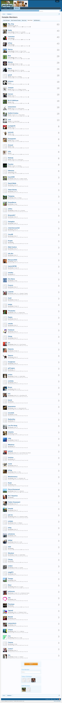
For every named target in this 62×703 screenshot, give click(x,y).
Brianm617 (11, 215)
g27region (11, 368)
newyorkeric (12, 623)
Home (5, 8)
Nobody (10, 158)
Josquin (11, 87)
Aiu (9, 655)
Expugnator (12, 139)
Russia (20, 197)
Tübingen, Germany (22, 89)
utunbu (10, 323)
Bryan (10, 387)
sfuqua (10, 629)
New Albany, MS (23, 395)
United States (17, 121)
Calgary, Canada (23, 178)
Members (17, 8)
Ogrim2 (10, 610)
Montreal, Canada (23, 516)
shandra (11, 432)
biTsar (10, 43)
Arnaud (10, 145)
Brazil (18, 140)
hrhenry (10, 81)
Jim (9, 598)
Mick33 (10, 617)
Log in (57, 1)
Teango (10, 578)
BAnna (10, 62)
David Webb (12, 183)
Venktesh (11, 330)
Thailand (21, 656)
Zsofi (9, 298)
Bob (9, 56)
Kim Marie (11, 279)
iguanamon (12, 406)
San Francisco (23, 344)
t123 (9, 547)
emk (9, 119)
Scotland (20, 76)
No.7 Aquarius (13, 496)
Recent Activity (32, 10)
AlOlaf (10, 540)
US (19, 389)
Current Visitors (24, 10)
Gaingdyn (11, 221)
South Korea (20, 159)
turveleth (11, 413)
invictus (10, 457)
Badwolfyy (11, 419)
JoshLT (10, 649)
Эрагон (10, 355)
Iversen (10, 94)
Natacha (11, 349)
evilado (10, 521)
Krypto (10, 241)
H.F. (9, 394)
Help (52, 699)
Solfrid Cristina (13, 113)
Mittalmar (11, 444)
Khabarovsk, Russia (25, 593)
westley (10, 272)
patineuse (11, 591)
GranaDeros (12, 202)
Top (57, 699)
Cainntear (11, 36)
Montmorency (12, 476)
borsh (10, 400)
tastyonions (12, 107)
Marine (10, 49)
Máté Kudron (12, 247)
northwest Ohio (22, 312)
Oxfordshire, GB (22, 478)
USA (21, 63)
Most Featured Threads (16, 20)
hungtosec (11, 362)
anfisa (10, 209)
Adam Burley (12, 189)
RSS (59, 699)
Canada (23, 31)
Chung (10, 559)
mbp (9, 438)
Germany (19, 165)
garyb (10, 75)
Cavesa (10, 642)
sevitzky (11, 381)
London (21, 586)
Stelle (10, 30)
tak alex (10, 253)
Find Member (25, 669)
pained (10, 451)
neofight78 (11, 126)
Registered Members (15, 10)
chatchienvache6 (14, 228)
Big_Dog (11, 24)
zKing (10, 470)
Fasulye (10, 164)
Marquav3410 (12, 260)
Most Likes (24, 20)
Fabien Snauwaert (14, 502)
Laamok (11, 292)
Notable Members (6, 10)
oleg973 (10, 572)
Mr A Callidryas (13, 100)
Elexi (9, 585)
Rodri (10, 483)
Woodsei (11, 553)
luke (9, 151)
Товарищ (11, 196)
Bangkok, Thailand (24, 293)
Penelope (11, 604)
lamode (10, 508)
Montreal (22, 491)
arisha (10, 374)
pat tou (10, 515)
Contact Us (47, 699)
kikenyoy (11, 170)
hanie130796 (12, 266)
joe (9, 343)
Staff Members (37, 20)
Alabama (20, 522)
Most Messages (6, 20)
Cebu (21, 57)
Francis (10, 285)
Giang (10, 336)
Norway (22, 70)
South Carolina (21, 108)
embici (10, 566)
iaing (9, 527)
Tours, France (23, 51)
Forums (10, 8)
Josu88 (10, 234)
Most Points (30, 20)
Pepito (10, 317)
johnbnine (11, 534)
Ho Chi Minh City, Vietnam (25, 452)
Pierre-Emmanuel (14, 489)
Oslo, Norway (22, 114)
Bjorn (10, 68)
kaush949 (11, 177)
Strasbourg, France (22, 612)
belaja (10, 304)
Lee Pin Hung (12, 425)
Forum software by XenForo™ (12, 701)
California (22, 631)
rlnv (9, 636)
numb (10, 464)
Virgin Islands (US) (22, 408)
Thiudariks (11, 311)
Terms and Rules (57, 701)
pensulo (11, 132)
